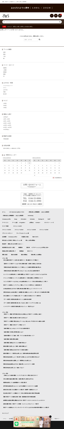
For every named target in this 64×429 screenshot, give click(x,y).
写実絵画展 (6, 138)
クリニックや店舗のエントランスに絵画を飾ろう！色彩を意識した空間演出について (23, 278)
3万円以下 (5, 117)
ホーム (3, 212)
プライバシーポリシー (7, 233)
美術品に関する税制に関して (9, 251)
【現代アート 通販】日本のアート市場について (14, 324)
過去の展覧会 (24, 254)
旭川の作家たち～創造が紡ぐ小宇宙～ (12, 148)
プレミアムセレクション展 (22, 233)
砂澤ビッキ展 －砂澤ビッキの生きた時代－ (23, 26)
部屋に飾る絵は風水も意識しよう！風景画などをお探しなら (17, 360)
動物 (4, 74)
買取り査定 (4, 254)
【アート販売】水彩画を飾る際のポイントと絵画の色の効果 (17, 299)
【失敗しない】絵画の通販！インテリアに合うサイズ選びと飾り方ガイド (20, 375)
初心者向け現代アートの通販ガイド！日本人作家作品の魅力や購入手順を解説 (21, 393)
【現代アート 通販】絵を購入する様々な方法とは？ (15, 317)
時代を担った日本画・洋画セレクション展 (12, 240)
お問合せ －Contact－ (35, 222)
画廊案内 (20, 247)
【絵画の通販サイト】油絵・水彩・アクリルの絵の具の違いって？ (18, 335)
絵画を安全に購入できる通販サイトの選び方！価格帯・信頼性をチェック (20, 389)
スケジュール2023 (19, 229)
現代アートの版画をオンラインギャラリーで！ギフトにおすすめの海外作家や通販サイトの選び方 (26, 407)
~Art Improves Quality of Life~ (16, 212)
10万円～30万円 (7, 123)
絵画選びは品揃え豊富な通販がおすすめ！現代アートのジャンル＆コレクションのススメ (24, 400)
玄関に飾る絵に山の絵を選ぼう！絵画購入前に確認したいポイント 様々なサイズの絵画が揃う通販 (26, 292)
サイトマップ (5, 413)
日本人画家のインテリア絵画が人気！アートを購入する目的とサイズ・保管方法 (22, 295)
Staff (49, 219)
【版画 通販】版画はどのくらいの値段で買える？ (15, 342)
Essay (15, 219)
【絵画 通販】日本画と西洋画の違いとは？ (13, 332)
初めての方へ (35, 236)
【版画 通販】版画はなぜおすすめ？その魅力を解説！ (16, 349)
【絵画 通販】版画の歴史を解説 (10, 339)
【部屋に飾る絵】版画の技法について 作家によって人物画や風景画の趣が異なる (22, 267)
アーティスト (5, 222)
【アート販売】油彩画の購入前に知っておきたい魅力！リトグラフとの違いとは (22, 302)
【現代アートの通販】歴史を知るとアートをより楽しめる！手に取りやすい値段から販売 (24, 321)
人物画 (4, 70)
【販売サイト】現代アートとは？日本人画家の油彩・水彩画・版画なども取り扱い (22, 263)
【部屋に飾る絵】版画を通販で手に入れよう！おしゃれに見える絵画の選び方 (21, 270)
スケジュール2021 (17, 226)
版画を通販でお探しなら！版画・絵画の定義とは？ (15, 346)
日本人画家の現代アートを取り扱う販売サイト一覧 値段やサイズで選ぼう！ (21, 260)
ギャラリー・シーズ (49, 222)
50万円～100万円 (7, 127)
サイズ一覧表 (5, 226)
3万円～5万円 (6, 119)
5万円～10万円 (6, 121)
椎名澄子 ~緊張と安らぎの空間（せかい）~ (12, 244)
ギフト (4, 87)
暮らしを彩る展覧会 (30, 240)
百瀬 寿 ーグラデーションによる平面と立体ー (37, 247)
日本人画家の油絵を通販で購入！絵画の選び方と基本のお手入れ (18, 379)
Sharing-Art (41, 219)
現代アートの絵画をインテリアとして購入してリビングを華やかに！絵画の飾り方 (22, 285)
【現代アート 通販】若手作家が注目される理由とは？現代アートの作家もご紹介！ (22, 314)
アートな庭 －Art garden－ (19, 222)
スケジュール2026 (31, 229)
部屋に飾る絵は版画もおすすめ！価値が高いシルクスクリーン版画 (18, 364)
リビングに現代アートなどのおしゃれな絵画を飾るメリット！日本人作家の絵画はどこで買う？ (25, 281)
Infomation (23, 219)
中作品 (4, 105)
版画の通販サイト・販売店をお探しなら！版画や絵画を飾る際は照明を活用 (21, 353)
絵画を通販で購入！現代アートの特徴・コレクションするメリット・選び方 (21, 403)
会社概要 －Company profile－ (10, 236)
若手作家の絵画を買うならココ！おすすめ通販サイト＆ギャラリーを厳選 (20, 386)
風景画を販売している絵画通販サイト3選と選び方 (15, 382)
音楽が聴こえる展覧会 (36, 254)
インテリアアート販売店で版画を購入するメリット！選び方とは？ (18, 306)
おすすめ (5, 89)
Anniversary (30, 215)
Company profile (6, 219)
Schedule (32, 219)
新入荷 (4, 94)
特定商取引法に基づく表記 (8, 247)
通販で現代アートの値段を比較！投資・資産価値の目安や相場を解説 (19, 396)
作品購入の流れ (25, 236)
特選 (4, 91)
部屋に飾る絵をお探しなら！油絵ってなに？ (13, 367)
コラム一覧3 (5, 373)
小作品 (4, 103)
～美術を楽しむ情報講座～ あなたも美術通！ (39, 212)
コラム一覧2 (5, 312)
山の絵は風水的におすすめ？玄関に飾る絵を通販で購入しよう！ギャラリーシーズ (22, 288)
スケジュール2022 (6, 229)
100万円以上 (6, 129)
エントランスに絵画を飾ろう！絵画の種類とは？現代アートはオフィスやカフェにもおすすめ (25, 274)
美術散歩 (21, 251)
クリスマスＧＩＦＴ (8, 85)
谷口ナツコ (30, 251)
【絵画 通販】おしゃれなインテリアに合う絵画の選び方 (16, 328)
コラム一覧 (4, 258)
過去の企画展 (14, 254)
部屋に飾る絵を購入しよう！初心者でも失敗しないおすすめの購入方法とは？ (21, 357)
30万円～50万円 (7, 125)
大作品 (4, 107)
